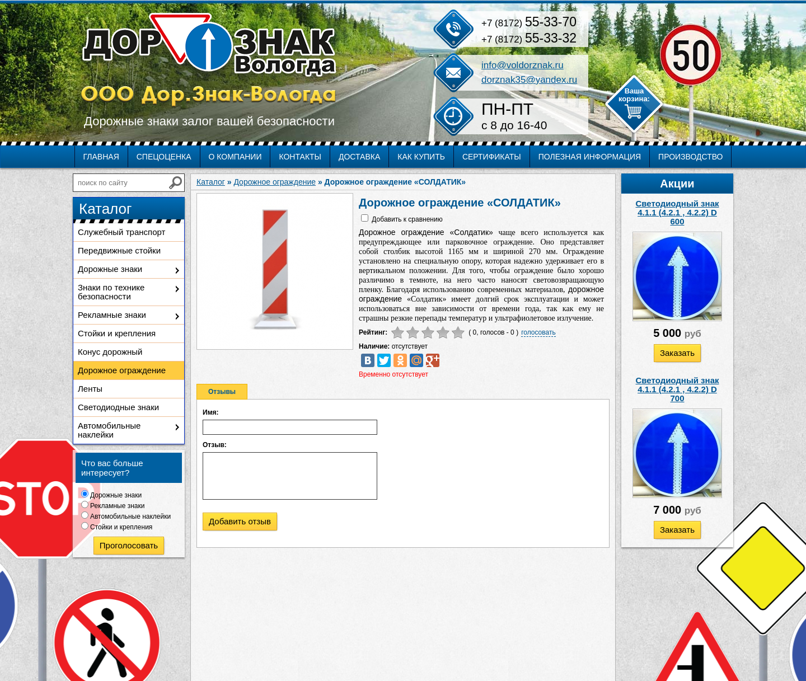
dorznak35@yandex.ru (529, 79)
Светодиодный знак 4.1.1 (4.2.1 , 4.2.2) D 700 (677, 389)
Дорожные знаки (110, 269)
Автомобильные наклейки (109, 430)
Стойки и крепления (117, 333)
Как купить (421, 156)
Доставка (359, 156)
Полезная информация (589, 156)
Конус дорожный (110, 351)
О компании (235, 156)
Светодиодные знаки (118, 407)
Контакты (300, 156)
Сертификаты (491, 156)
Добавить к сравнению (407, 219)
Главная (101, 156)
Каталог (210, 181)
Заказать (677, 353)
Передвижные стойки (119, 250)
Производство (690, 156)
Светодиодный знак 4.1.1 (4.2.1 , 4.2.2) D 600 (677, 212)
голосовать (538, 332)
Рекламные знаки (112, 315)
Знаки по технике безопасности (111, 292)
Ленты (90, 388)
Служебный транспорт (121, 232)
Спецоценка (164, 156)
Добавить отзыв (240, 521)
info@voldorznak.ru (522, 65)
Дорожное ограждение (122, 370)
